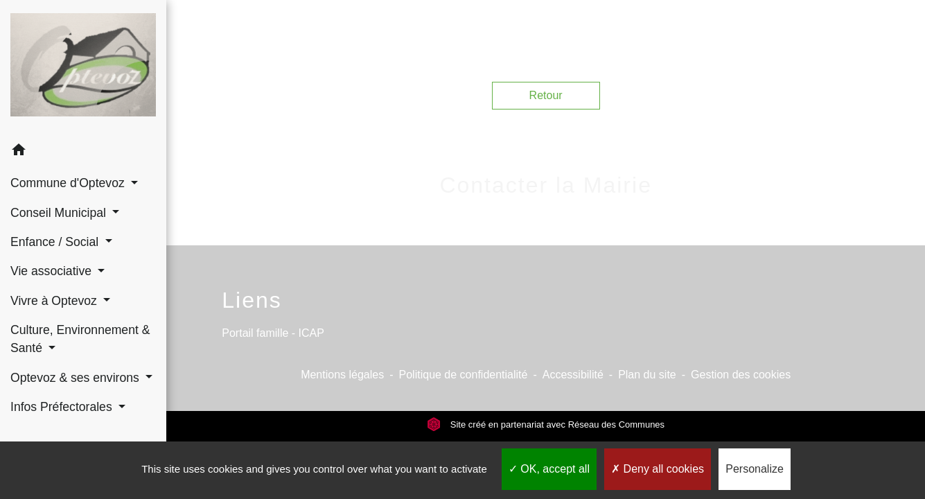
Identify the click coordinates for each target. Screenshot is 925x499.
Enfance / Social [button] (56, 242)
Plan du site (647, 374)
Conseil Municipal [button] (59, 213)
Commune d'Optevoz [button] (69, 183)
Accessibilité (573, 374)
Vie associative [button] (52, 271)
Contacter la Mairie (545, 185)
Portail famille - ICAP (273, 333)
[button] (83, 152)
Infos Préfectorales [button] (63, 407)
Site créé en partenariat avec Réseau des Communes (545, 424)
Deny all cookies (657, 469)
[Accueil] (83, 67)
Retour (546, 95)
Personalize (754, 469)
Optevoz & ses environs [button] (76, 378)
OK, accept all (549, 469)
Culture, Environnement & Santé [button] (80, 339)
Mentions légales (342, 374)
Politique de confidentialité (463, 374)
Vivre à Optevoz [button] (55, 301)
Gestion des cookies (741, 374)
